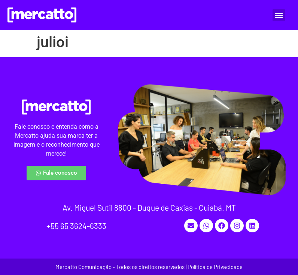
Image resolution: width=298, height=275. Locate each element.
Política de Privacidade (215, 266)
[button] (279, 15)
